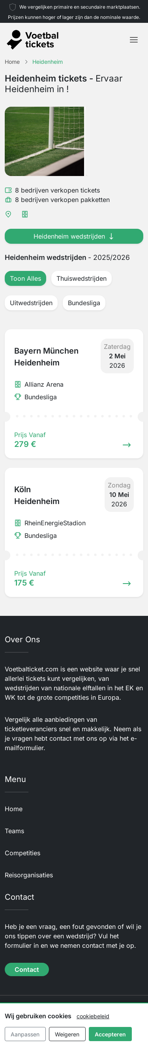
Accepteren (110, 1034)
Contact (27, 969)
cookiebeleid (93, 1016)
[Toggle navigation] (133, 39)
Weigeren (67, 1034)
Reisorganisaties (29, 875)
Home (13, 809)
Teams (14, 831)
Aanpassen (25, 1034)
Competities (22, 853)
